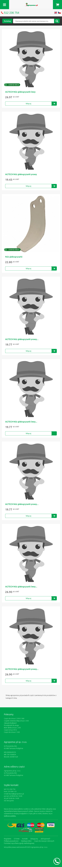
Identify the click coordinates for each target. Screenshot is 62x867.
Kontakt (25, 839)
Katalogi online (26, 841)
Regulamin (7, 839)
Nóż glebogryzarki (13, 257)
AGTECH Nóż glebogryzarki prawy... (22, 339)
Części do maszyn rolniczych (44, 841)
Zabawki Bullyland (10, 723)
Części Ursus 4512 (10, 730)
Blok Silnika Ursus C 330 (12, 728)
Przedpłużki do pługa (11, 725)
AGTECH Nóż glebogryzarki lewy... (21, 421)
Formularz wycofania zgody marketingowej (19, 843)
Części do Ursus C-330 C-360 (14, 718)
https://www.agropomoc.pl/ (31, 4)
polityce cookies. (10, 816)
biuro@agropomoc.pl (16, 794)
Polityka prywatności (11, 841)
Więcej (28, 103)
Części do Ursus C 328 (12, 732)
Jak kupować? (45, 839)
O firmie (16, 839)
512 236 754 (11, 12)
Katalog (7, 21)
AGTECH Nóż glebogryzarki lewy (20, 92)
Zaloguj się (34, 839)
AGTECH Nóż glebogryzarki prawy (21, 174)
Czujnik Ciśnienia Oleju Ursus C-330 (16, 721)
